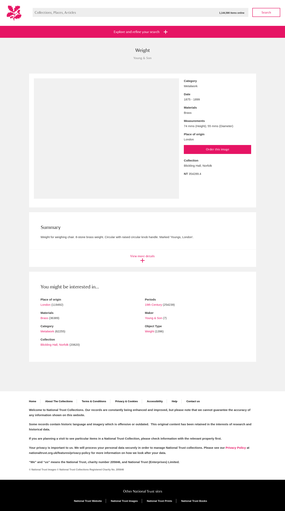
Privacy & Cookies (126, 401)
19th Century (153, 304)
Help (174, 401)
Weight (149, 331)
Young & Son (153, 318)
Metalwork (47, 331)
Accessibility (155, 401)
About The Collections (59, 401)
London (46, 304)
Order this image (217, 149)
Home (32, 401)
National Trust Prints (159, 500)
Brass (44, 318)
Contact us (193, 401)
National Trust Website (88, 500)
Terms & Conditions (94, 401)
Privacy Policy (236, 447)
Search (266, 12)
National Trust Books (194, 500)
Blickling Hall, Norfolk (55, 344)
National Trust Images (124, 500)
